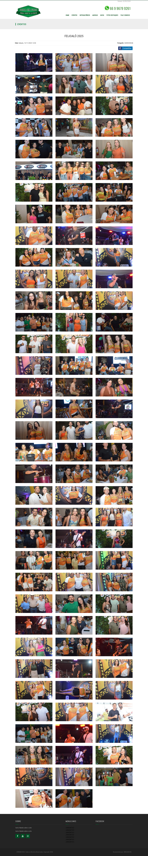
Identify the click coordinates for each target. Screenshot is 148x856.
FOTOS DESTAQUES (112, 15)
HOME (67, 15)
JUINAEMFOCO (70, 828)
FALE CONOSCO (125, 15)
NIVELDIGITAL (128, 852)
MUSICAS (95, 15)
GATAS (102, 15)
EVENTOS (74, 15)
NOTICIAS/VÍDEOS (85, 15)
